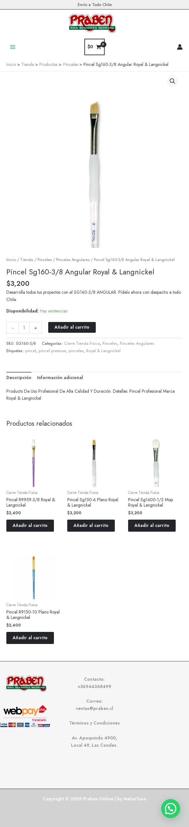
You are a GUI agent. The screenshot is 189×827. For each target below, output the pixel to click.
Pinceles (44, 260)
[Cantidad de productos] (24, 327)
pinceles (76, 351)
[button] (172, 81)
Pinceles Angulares (72, 260)
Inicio (11, 260)
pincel (30, 351)
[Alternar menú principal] (12, 47)
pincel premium (52, 351)
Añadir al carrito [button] (30, 525)
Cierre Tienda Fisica (82, 343)
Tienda (26, 260)
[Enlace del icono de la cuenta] (180, 47)
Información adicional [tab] (60, 377)
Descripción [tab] (18, 377)
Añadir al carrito (72, 327)
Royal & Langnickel (103, 351)
